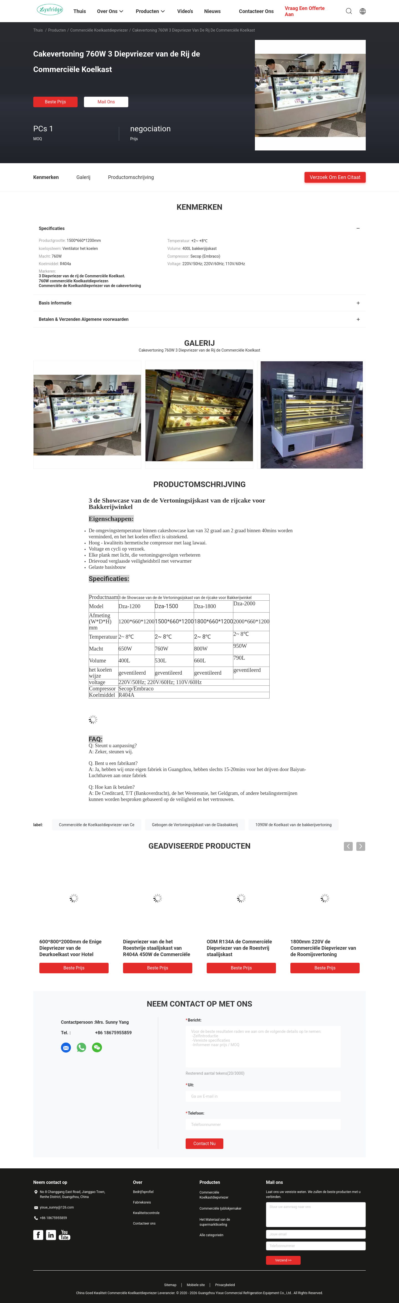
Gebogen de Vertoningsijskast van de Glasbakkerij (195, 825)
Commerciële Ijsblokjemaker (220, 1208)
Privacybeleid (225, 1285)
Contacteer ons (144, 1223)
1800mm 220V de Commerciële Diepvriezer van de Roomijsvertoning (323, 948)
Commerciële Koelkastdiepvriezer (99, 30)
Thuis (38, 30)
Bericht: (194, 1020)
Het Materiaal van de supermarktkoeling (215, 1222)
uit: (191, 1085)
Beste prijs (55, 101)
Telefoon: (196, 1113)
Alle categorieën (211, 1235)
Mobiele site (196, 1285)
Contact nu (204, 1143)
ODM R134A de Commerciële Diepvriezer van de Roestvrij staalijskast (239, 948)
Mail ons (106, 101)
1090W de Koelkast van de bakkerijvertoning (293, 825)
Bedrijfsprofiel (143, 1192)
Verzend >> (283, 1260)
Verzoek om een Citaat (335, 177)
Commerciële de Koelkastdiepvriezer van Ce (96, 825)
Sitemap (170, 1285)
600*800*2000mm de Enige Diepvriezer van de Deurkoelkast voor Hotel (70, 948)
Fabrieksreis (142, 1202)
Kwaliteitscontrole (146, 1213)
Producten (57, 30)
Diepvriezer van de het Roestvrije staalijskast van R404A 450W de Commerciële (156, 948)
